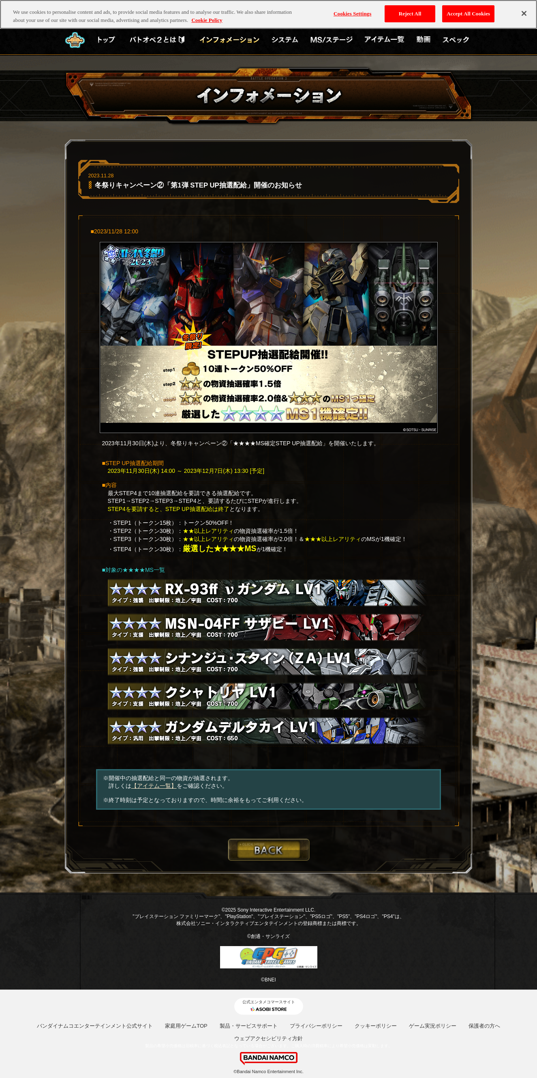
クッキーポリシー (376, 1026)
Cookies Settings (352, 9)
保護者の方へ (484, 1026)
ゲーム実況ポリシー (432, 1026)
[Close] (524, 9)
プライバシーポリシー (316, 1026)
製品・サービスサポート (249, 1026)
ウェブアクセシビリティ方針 (268, 1038)
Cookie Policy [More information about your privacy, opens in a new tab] (206, 16)
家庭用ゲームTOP (186, 1026)
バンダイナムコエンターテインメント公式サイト (95, 1026)
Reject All (410, 9)
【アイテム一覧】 (154, 786)
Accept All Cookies (468, 9)
